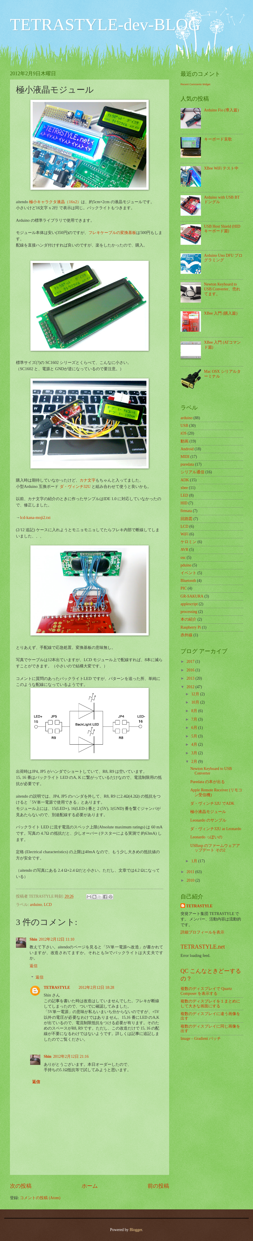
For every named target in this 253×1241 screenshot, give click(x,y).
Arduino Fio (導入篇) (221, 110)
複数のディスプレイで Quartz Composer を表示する (206, 991)
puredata (187, 464)
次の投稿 (21, 1186)
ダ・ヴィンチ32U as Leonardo (215, 829)
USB (184, 425)
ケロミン (188, 542)
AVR (184, 549)
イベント (188, 573)
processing (189, 612)
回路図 (186, 519)
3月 (194, 753)
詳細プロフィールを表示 (202, 932)
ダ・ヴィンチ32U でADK (212, 803)
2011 (190, 872)
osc (183, 557)
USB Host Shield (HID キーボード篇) (222, 228)
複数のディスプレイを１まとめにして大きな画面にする (210, 1003)
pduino (186, 565)
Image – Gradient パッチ (201, 1038)
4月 (194, 744)
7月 (194, 719)
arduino (36, 904)
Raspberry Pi (191, 627)
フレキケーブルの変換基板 (112, 232)
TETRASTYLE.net (203, 947)
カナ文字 (88, 480)
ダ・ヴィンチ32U (75, 486)
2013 (190, 678)
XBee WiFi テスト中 (221, 168)
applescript (189, 604)
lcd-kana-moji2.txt (35, 517)
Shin (33, 939)
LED (184, 495)
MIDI (185, 457)
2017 (190, 661)
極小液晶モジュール (208, 812)
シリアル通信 (192, 472)
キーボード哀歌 (218, 139)
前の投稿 (158, 1186)
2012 (190, 687)
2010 (190, 880)
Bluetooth (188, 580)
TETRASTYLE (57, 987)
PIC (183, 588)
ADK (185, 480)
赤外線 (186, 635)
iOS (183, 433)
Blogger (136, 1230)
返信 (34, 966)
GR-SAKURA (192, 596)
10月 (195, 702)
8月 (194, 711)
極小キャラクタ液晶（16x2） (55, 201)
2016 (190, 670)
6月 (194, 728)
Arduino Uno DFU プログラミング (223, 257)
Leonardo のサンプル (208, 820)
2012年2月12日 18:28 (96, 987)
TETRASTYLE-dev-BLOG (105, 24)
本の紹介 (188, 619)
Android (187, 449)
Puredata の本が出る (207, 782)
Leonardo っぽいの (206, 837)
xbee (184, 488)
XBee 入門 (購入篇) (221, 313)
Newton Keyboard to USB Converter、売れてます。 (222, 289)
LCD (48, 904)
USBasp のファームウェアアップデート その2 (215, 848)
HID (184, 503)
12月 (195, 694)
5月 (194, 736)
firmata (186, 511)
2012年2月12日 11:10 (56, 939)
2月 (194, 761)
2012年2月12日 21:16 (71, 1056)
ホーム (90, 1186)
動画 (184, 441)
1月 (194, 861)
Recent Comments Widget (195, 84)
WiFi (184, 534)
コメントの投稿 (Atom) (40, 1198)
